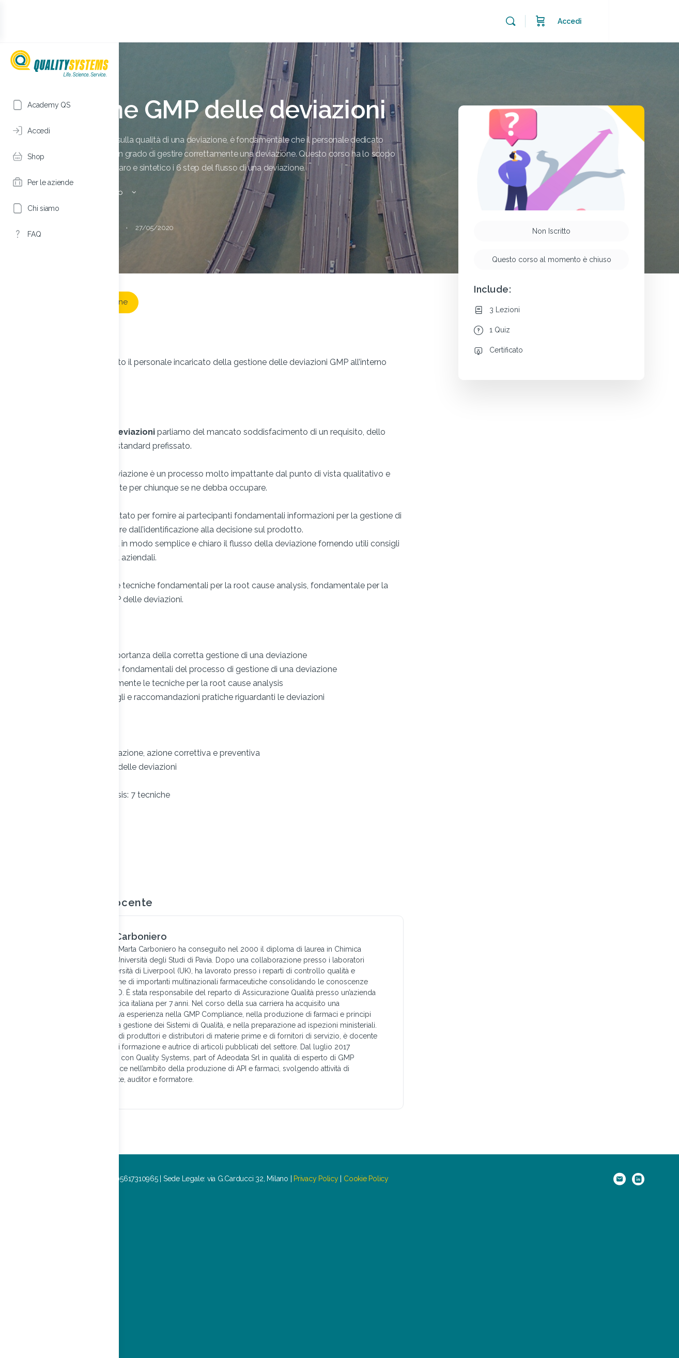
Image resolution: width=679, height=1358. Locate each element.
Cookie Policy (471, 1333)
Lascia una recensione (191, 347)
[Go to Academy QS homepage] (59, 62)
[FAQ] (59, 234)
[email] (633, 1333)
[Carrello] (611, 21)
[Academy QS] (59, 105)
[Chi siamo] (59, 208)
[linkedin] (652, 1333)
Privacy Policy (420, 1333)
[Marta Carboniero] (169, 1042)
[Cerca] (580, 21)
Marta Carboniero (232, 1037)
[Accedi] (59, 131)
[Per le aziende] (59, 182)
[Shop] (59, 157)
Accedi (640, 21)
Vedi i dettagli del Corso (191, 237)
